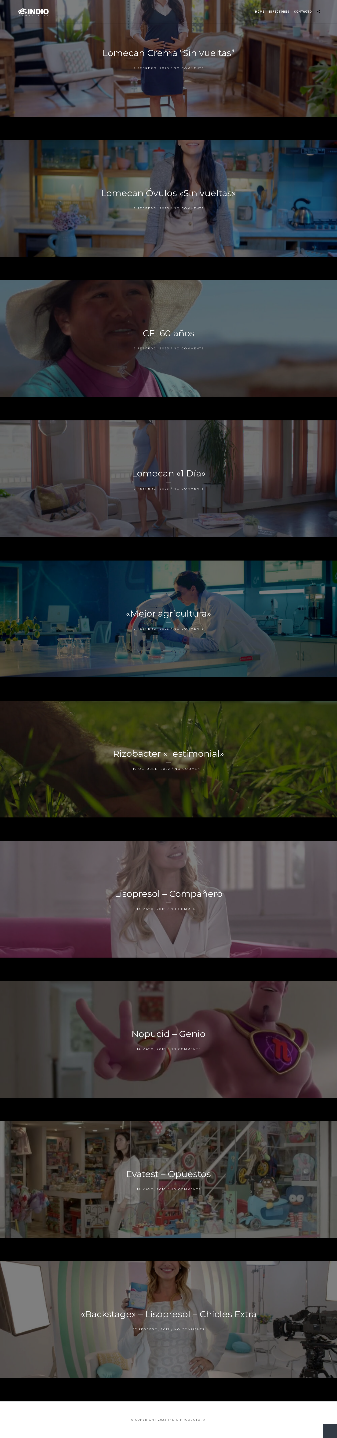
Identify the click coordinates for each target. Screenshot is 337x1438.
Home (259, 11)
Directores (279, 11)
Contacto (303, 11)
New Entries (327, 1428)
